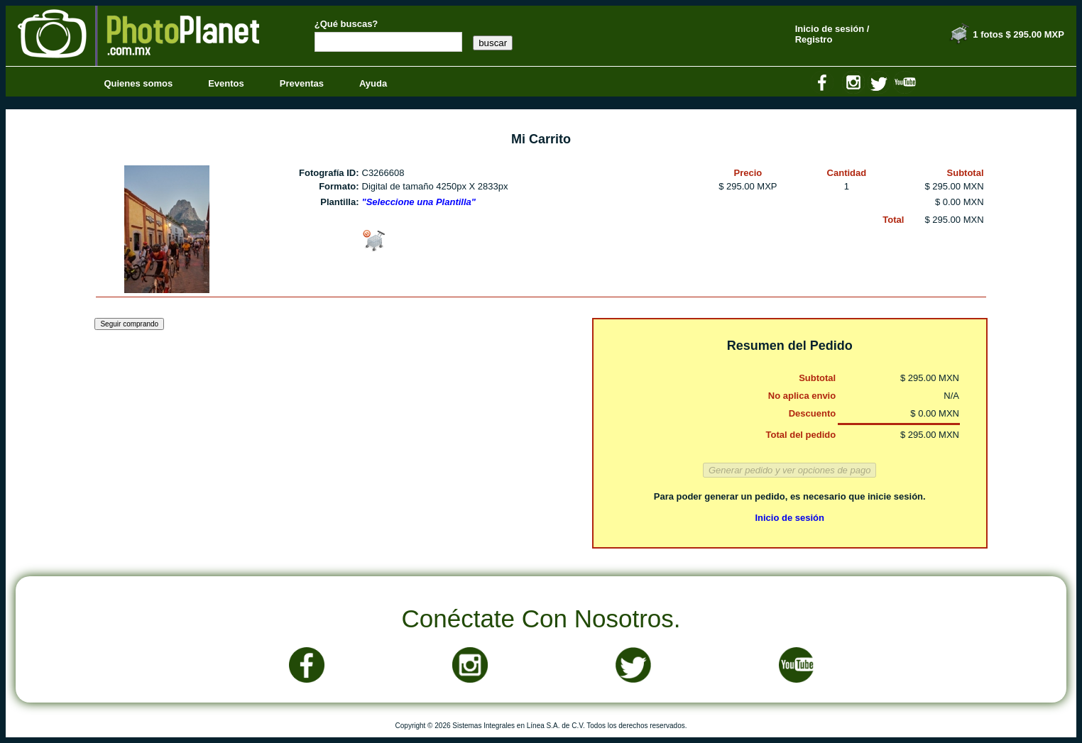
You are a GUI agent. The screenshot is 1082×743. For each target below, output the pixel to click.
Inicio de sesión (789, 517)
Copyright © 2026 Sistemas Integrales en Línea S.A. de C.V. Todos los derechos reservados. (541, 726)
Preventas (302, 83)
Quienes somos (138, 83)
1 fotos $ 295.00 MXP (1018, 34)
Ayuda (373, 83)
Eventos (226, 83)
